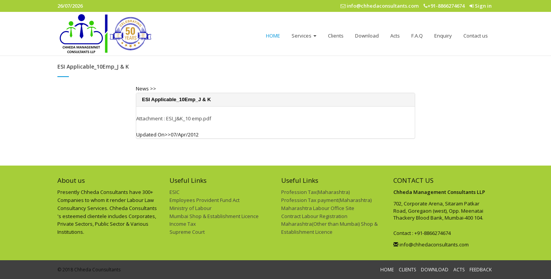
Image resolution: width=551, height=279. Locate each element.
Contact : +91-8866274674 (422, 233)
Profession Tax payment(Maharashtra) (326, 200)
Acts (395, 35)
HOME (273, 35)
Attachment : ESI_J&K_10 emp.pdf (173, 118)
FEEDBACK (480, 269)
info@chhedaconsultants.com (431, 244)
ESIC (174, 192)
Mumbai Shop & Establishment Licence (214, 216)
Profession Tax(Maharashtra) (315, 192)
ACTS (459, 269)
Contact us (475, 35)
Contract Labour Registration (314, 216)
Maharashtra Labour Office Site (317, 208)
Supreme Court (187, 231)
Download (367, 35)
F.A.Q (417, 35)
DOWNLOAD (434, 269)
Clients (336, 35)
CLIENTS (407, 269)
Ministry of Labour (191, 208)
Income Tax (183, 223)
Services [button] (304, 35)
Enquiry (443, 35)
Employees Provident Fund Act (205, 200)
